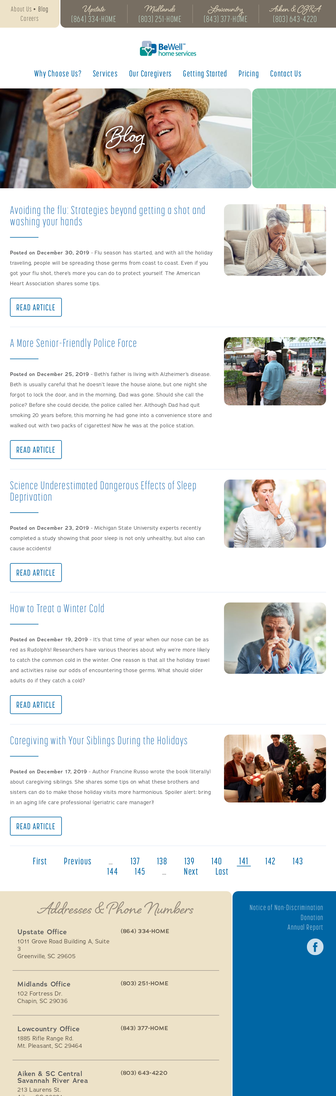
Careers (30, 19)
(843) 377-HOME (229, 19)
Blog (43, 9)
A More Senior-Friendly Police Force (76, 343)
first (37, 864)
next (191, 874)
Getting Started (205, 74)
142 (272, 864)
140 (218, 864)
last (223, 874)
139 (190, 864)
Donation (311, 920)
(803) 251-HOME (162, 19)
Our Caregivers (150, 74)
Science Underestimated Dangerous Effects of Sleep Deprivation (106, 492)
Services (105, 74)
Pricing (249, 74)
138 (162, 864)
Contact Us (286, 74)
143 (300, 864)
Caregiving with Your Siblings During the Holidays (101, 742)
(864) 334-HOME (94, 19)
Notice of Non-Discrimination (285, 910)
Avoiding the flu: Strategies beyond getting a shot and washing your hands (110, 215)
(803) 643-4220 (299, 19)
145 (139, 874)
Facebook (314, 950)
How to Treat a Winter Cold (58, 610)
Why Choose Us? (58, 74)
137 (135, 864)
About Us (21, 9)
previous (76, 864)
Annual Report (305, 930)
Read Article (36, 308)
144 (111, 874)
